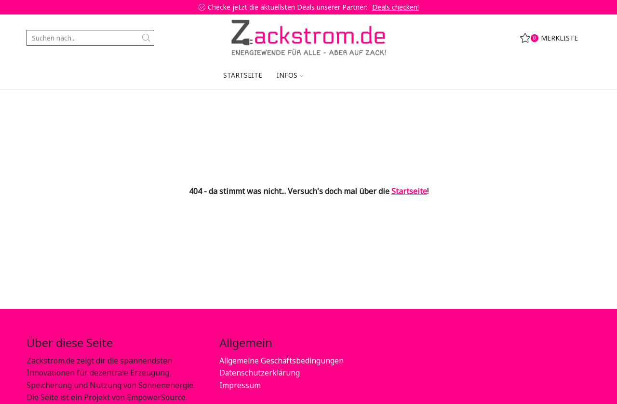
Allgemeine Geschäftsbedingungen (281, 360)
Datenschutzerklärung (260, 372)
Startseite (242, 75)
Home (36, 103)
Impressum (240, 385)
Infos (290, 75)
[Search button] (146, 37)
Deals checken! (395, 7)
